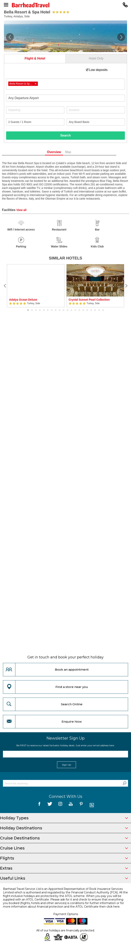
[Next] (126, 286)
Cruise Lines (64, 848)
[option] (36, 285)
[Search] (124, 783)
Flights (64, 858)
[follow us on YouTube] (70, 805)
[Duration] (96, 109)
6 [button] (48, 310)
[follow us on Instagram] (60, 805)
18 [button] (95, 310)
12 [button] (71, 310)
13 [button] (75, 310)
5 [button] (44, 310)
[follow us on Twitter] (49, 805)
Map (74, 152)
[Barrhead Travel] (65, 5)
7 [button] (52, 310)
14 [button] (79, 310)
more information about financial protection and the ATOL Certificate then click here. (61, 906)
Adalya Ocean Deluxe (23, 299)
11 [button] (67, 310)
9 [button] (60, 310)
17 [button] (91, 310)
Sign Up (66, 764)
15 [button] (83, 310)
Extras (64, 868)
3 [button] (36, 310)
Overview (60, 152)
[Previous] (5, 286)
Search (65, 135)
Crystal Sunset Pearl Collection (89, 299)
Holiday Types (64, 818)
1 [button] (28, 310)
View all (21, 210)
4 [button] (40, 310)
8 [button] (56, 310)
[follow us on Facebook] (39, 805)
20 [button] (103, 310)
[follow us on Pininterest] (81, 805)
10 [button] (64, 310)
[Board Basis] (96, 121)
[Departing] (35, 109)
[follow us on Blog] (91, 805)
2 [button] (32, 310)
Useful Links (64, 878)
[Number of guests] (35, 121)
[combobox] (65, 84)
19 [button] (99, 310)
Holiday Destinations (64, 828)
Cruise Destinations (64, 838)
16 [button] (87, 310)
